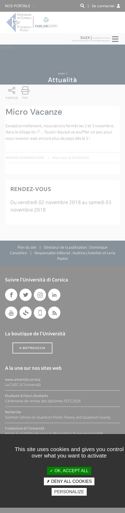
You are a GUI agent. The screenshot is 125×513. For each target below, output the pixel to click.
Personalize (69, 492)
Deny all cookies (69, 481)
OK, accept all (69, 470)
